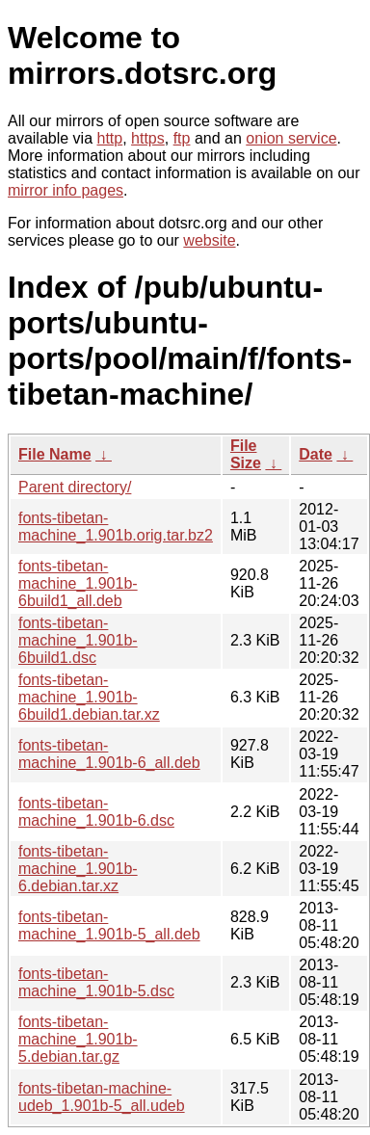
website (209, 240)
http (110, 138)
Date (315, 454)
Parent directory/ (74, 487)
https (148, 138)
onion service (291, 138)
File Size (245, 454)
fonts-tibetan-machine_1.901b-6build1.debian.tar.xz (89, 697)
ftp (182, 138)
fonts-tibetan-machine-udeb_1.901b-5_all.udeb (101, 1097)
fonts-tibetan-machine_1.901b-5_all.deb (109, 925)
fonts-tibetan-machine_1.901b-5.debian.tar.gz (78, 1039)
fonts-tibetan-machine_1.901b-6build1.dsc (78, 640)
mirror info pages (65, 190)
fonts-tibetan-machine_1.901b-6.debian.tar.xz (78, 868)
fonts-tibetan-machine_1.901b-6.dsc (96, 812)
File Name (55, 454)
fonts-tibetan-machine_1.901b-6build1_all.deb (78, 583)
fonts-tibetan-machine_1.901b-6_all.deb (109, 754)
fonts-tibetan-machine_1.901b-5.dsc (96, 982)
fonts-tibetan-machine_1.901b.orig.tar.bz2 (115, 526)
